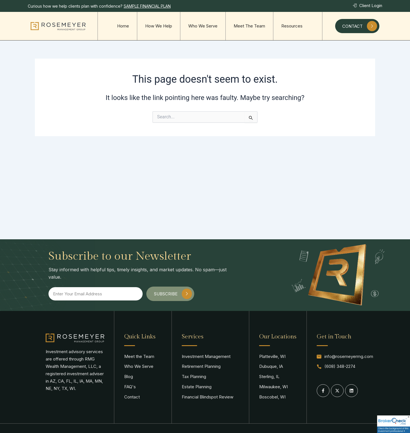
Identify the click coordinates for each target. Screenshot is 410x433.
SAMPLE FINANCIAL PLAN (147, 6)
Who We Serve (202, 26)
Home (123, 26)
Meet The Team (249, 26)
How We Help (158, 26)
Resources (292, 26)
